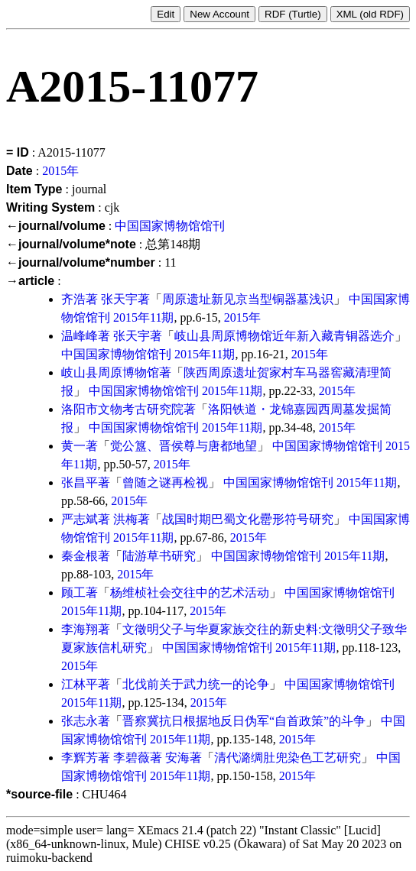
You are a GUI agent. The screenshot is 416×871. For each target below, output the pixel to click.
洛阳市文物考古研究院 (122, 409)
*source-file (39, 794)
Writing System (50, 207)
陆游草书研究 (159, 555)
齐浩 (73, 299)
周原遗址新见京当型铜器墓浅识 (247, 299)
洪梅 (125, 519)
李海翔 (79, 629)
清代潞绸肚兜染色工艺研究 (287, 757)
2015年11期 (143, 317)
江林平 (79, 684)
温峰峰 (79, 335)
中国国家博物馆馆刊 (170, 225)
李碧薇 (131, 757)
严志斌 (79, 519)
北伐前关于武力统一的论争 (195, 684)
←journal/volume (56, 225)
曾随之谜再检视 (165, 482)
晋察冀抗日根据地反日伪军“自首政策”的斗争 (244, 720)
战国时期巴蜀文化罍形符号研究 (247, 519)
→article (30, 280)
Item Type (34, 189)
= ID (17, 152)
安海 (177, 757)
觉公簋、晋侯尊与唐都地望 (183, 445)
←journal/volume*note (71, 244)
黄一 (73, 445)
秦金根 (79, 555)
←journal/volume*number (80, 262)
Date (19, 170)
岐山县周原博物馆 (110, 372)
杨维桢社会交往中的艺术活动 (189, 592)
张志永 (79, 720)
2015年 (60, 170)
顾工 (73, 592)
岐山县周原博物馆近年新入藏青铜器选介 (284, 335)
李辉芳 (79, 757)
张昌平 (79, 482)
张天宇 (119, 299)
